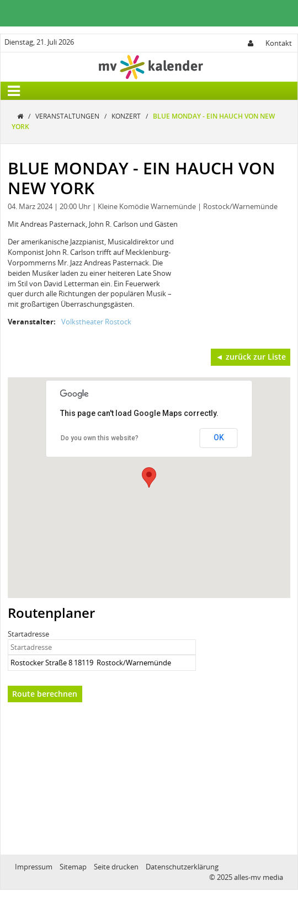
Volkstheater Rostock (96, 322)
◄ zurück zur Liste (251, 356)
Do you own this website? (100, 438)
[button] (149, 477)
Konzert (126, 116)
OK (219, 437)
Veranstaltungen (68, 116)
